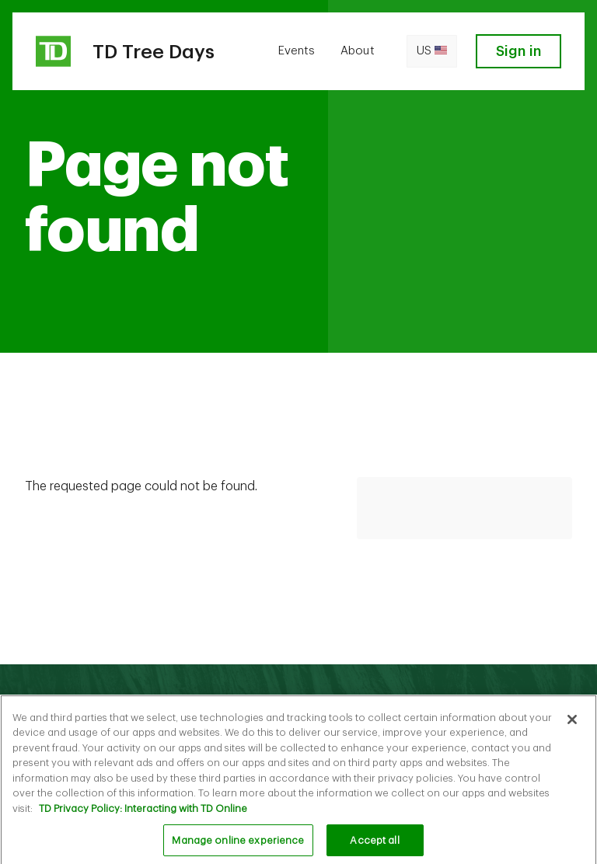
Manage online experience (238, 843)
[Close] (572, 722)
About (357, 51)
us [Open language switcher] (432, 51)
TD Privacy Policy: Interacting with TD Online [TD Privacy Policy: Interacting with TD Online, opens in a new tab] (143, 812)
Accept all (374, 843)
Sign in (518, 51)
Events (296, 51)
